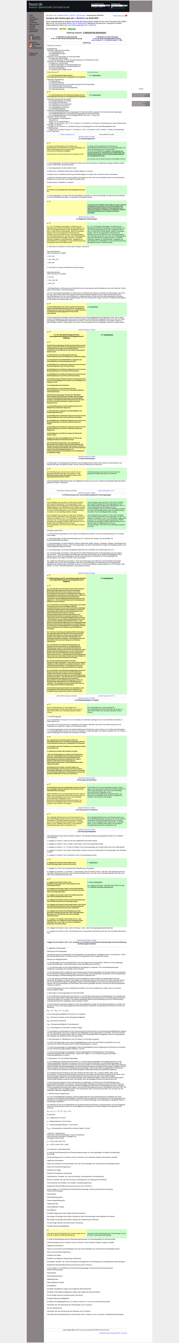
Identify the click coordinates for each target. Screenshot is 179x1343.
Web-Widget (36, 44)
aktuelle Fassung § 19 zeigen (86, 698)
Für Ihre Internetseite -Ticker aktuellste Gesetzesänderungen (139, 104)
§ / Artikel (94, 7)
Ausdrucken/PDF (115, 1333)
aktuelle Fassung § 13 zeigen (86, 456)
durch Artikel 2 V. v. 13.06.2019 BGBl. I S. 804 (107, 40)
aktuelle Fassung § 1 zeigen (87, 136)
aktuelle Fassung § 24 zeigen (86, 829)
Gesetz (100, 7)
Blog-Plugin (36, 37)
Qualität (32, 26)
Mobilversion (36, 39)
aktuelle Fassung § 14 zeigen (86, 493)
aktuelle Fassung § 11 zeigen (86, 329)
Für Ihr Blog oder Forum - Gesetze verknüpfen (140, 95)
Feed (33, 46)
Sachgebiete (34, 19)
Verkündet (33, 22)
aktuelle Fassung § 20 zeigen (86, 778)
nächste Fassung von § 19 (107, 696)
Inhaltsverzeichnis (104, 1333)
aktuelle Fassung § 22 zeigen (86, 807)
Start (31, 15)
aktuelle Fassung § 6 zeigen (87, 217)
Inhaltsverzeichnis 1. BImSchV (66, 15)
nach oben (124, 1333)
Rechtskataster (37, 48)
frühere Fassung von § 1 (66, 134)
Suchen (32, 17)
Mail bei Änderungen (120, 15)
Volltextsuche (115, 4)
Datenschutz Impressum (34, 30)
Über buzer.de (34, 24)
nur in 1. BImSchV (119, 8)
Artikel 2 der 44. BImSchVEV (77, 23)
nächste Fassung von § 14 (107, 490)
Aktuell (32, 21)
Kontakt (32, 28)
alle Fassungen (81, 15)
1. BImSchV (79, 18)
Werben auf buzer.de (33, 54)
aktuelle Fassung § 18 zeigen (86, 573)
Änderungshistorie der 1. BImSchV (84, 25)
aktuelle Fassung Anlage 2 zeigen (86, 940)
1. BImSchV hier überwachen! (94, 33)
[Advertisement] (141, 54)
